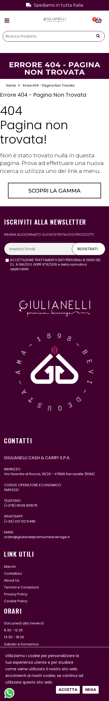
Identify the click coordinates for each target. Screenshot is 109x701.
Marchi (10, 566)
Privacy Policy (15, 594)
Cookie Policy (15, 601)
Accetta (68, 180)
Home (11, 85)
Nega (90, 180)
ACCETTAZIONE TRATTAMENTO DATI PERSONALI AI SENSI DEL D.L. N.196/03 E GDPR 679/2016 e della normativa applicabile (55, 264)
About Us (11, 580)
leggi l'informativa (44, 269)
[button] (100, 21)
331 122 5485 (25, 521)
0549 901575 (26, 505)
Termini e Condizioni (21, 587)
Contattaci (13, 573)
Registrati (87, 249)
